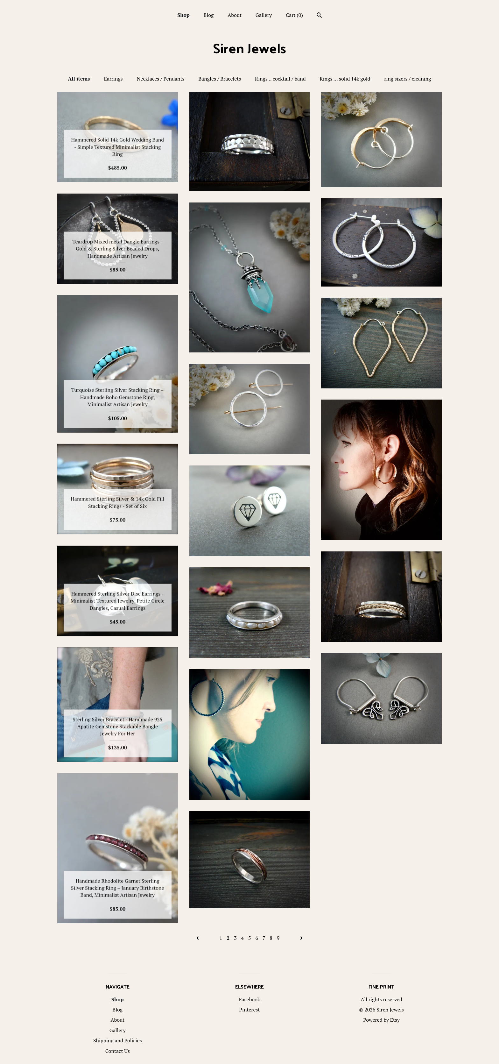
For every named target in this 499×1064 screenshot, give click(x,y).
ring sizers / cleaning (407, 78)
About (235, 14)
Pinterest (249, 1009)
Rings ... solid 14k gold (345, 78)
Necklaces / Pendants (161, 78)
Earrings (113, 78)
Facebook (249, 999)
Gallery (264, 14)
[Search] (319, 15)
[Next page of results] (301, 937)
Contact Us (117, 1050)
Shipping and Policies (117, 1040)
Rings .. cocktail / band (280, 78)
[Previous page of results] (198, 937)
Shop (183, 14)
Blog (209, 14)
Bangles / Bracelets (219, 78)
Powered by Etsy (381, 1019)
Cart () (294, 14)
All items (79, 78)
